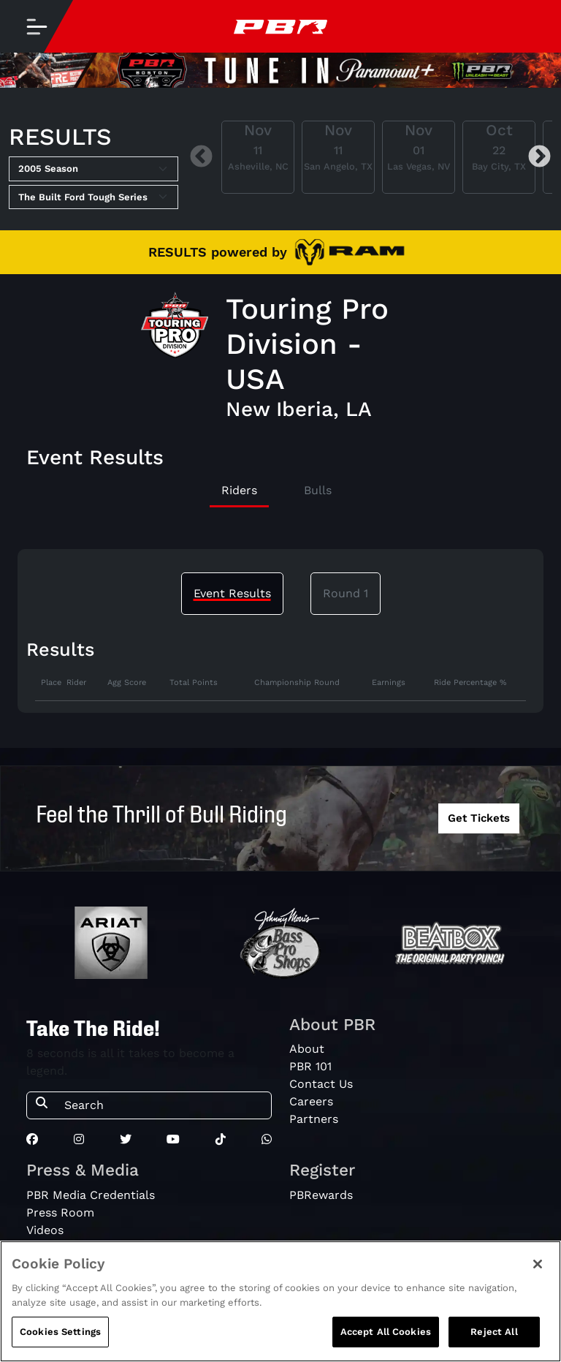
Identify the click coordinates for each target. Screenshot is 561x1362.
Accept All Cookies (385, 1338)
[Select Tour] (93, 197)
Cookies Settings (60, 1338)
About (306, 1049)
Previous (201, 157)
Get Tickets (479, 818)
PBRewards (321, 1195)
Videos (45, 1230)
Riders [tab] (239, 490)
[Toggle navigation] (36, 26)
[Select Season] (93, 168)
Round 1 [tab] (345, 593)
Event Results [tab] (232, 593)
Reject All (493, 1338)
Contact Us (321, 1084)
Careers (311, 1101)
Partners (313, 1119)
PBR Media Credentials (90, 1195)
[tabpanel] (280, 689)
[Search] (163, 1105)
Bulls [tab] (318, 490)
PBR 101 (310, 1066)
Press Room (60, 1212)
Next (539, 157)
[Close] (538, 1271)
